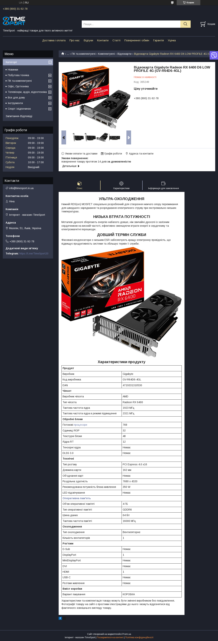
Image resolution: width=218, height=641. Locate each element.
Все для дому (16, 97)
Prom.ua (126, 634)
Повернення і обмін (136, 40)
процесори (80, 424)
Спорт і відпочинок (19, 108)
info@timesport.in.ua (21, 188)
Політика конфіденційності (139, 637)
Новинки (13, 69)
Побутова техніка (18, 75)
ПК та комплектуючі (84, 53)
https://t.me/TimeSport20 (33, 253)
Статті (116, 40)
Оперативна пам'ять (77, 498)
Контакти (103, 40)
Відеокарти (124, 53)
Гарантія (158, 40)
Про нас (74, 40)
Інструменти (15, 103)
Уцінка (172, 40)
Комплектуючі (106, 53)
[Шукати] (185, 24)
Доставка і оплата (54, 40)
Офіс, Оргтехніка (18, 86)
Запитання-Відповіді (19, 116)
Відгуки (88, 40)
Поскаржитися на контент (110, 637)
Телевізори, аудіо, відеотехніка (27, 91)
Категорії (11, 62)
